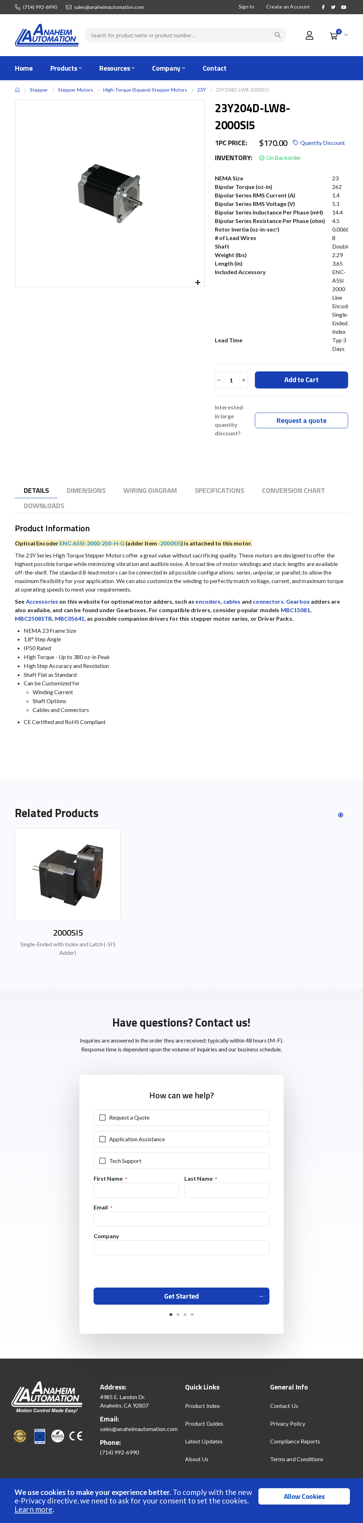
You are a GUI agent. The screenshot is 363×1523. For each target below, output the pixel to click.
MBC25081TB (33, 619)
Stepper (39, 90)
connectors (268, 602)
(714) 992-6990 (40, 7)
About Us (197, 1463)
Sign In (247, 7)
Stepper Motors (75, 89)
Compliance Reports (295, 1445)
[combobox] (185, 35)
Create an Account (288, 7)
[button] (198, 283)
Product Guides (204, 1428)
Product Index (202, 1410)
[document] (182, 1501)
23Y (201, 90)
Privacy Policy (287, 1428)
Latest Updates (204, 1445)
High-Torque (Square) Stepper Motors (145, 90)
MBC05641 (69, 619)
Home (17, 90)
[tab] (36, 491)
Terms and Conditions (296, 1463)
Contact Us (284, 1410)
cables (232, 602)
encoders (207, 602)
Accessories (42, 602)
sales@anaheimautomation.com (109, 7)
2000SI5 (68, 933)
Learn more (33, 1509)
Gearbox (298, 602)
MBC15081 (295, 610)
